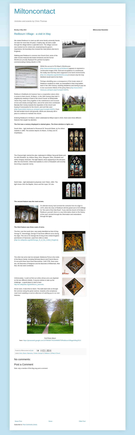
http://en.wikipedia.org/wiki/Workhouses (54, 75)
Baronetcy (30, 353)
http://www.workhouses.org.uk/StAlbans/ (54, 68)
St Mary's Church (55, 353)
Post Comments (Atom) (30, 424)
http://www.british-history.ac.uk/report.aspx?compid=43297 (34, 109)
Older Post (82, 421)
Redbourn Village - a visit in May (32, 33)
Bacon (25, 353)
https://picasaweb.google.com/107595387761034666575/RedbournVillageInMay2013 (52, 340)
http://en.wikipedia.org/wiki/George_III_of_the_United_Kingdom (36, 240)
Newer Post (18, 421)
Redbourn (47, 353)
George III (41, 353)
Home (50, 421)
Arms (20, 353)
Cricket (35, 353)
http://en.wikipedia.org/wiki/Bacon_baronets (29, 284)
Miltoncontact (34, 11)
